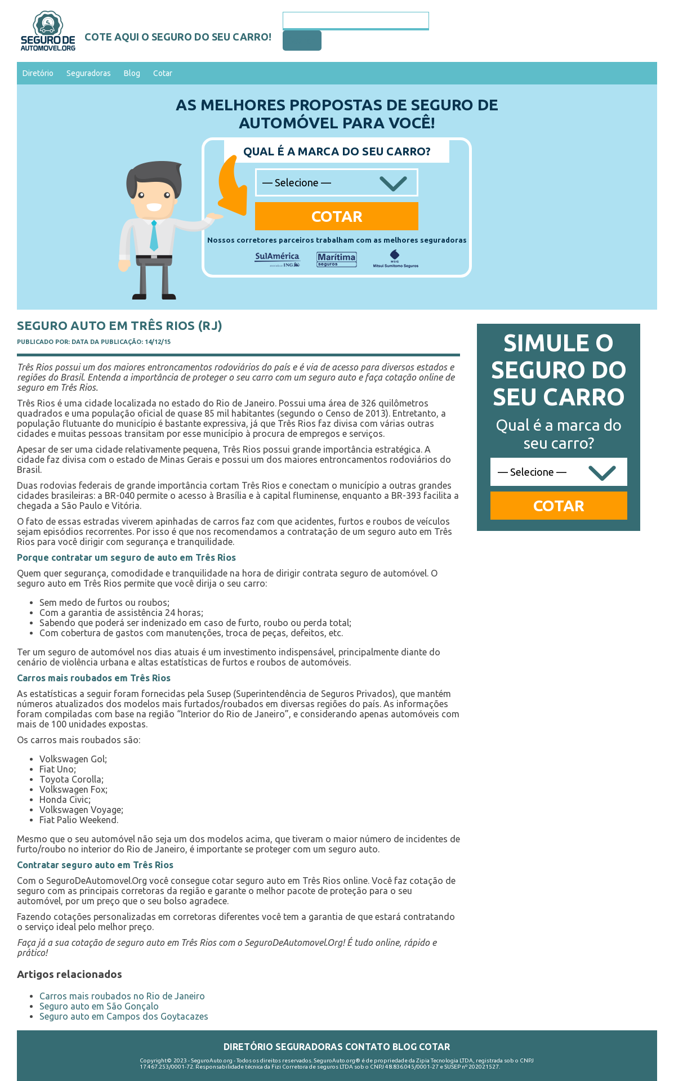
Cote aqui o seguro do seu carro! (177, 36)
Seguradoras (88, 73)
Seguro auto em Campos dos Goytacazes (123, 1016)
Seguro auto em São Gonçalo (99, 1006)
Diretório (38, 73)
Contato (367, 1047)
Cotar (162, 73)
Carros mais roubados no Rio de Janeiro (122, 996)
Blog (132, 73)
